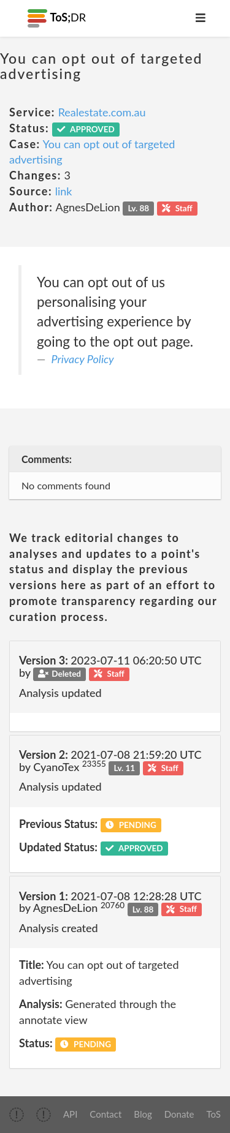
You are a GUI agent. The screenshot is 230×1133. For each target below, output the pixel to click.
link (63, 191)
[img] (16, 1114)
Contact (105, 1114)
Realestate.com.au (102, 112)
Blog (142, 1114)
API (70, 1114)
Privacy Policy (83, 359)
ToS (214, 1114)
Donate (179, 1114)
